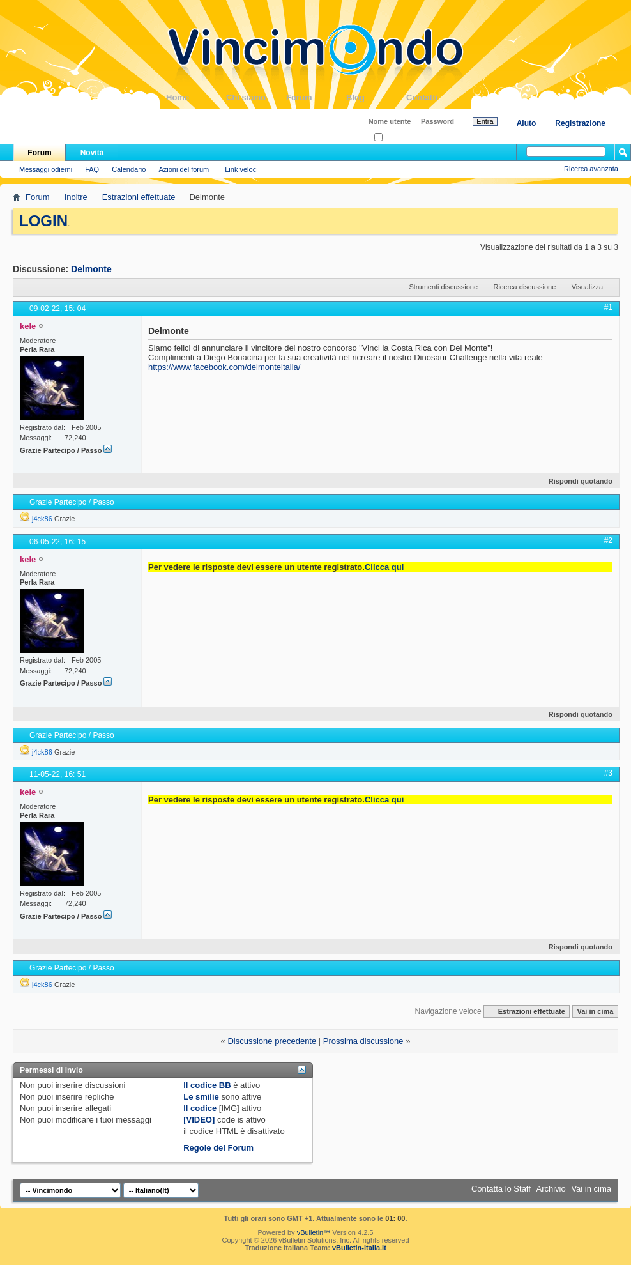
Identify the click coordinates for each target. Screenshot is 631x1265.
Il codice (200, 1108)
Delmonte (91, 269)
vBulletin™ (314, 1232)
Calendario (129, 169)
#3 (608, 773)
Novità (92, 152)
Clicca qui (384, 567)
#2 (608, 540)
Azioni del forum (183, 169)
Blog (376, 97)
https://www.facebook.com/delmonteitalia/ (224, 367)
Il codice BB (207, 1085)
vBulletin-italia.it (359, 1248)
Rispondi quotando (575, 481)
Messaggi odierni (45, 169)
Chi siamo (256, 97)
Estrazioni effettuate (139, 197)
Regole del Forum (218, 1148)
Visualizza (587, 287)
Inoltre (76, 197)
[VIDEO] (199, 1119)
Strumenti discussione (443, 287)
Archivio (551, 1188)
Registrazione (580, 123)
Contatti (436, 97)
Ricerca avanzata (591, 168)
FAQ (92, 169)
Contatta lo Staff (501, 1188)
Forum (316, 97)
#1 (608, 307)
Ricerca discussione (524, 287)
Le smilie (201, 1096)
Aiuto (526, 123)
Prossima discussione (363, 1041)
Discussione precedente (271, 1041)
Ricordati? (393, 137)
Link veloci (241, 169)
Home (196, 97)
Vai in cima (595, 1011)
